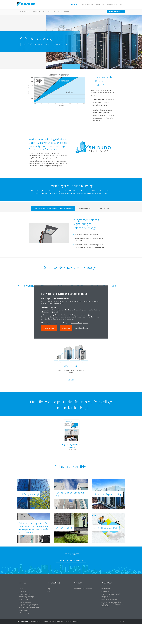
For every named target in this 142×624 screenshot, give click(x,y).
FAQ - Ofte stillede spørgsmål (110, 594)
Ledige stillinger (24, 610)
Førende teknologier (25, 594)
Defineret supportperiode (109, 599)
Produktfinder (49, 12)
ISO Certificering (24, 613)
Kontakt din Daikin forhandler (83, 589)
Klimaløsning (24, 12)
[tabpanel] (71, 234)
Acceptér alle (49, 328)
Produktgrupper (106, 591)
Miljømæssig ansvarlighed (27, 597)
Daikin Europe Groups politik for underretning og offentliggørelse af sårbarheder (112, 604)
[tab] (53, 208)
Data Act (75, 621)
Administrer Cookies (81, 328)
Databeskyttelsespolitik (56, 621)
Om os (21, 589)
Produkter (36, 12)
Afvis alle (66, 328)
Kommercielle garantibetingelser (29, 607)
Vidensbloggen (63, 12)
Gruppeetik (68, 621)
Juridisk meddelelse (35, 621)
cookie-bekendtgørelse (79, 323)
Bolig (48, 589)
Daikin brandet (23, 591)
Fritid (48, 591)
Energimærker (105, 597)
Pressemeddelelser (25, 602)
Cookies (45, 621)
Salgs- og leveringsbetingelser (28, 605)
